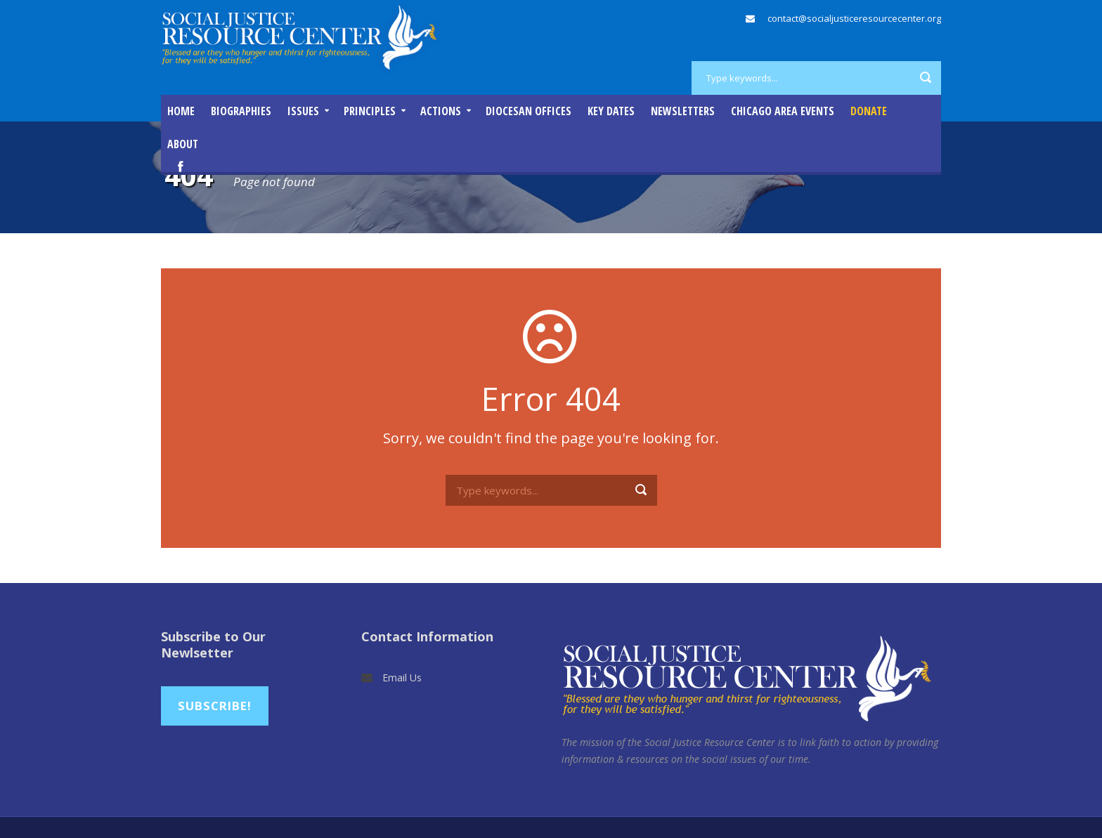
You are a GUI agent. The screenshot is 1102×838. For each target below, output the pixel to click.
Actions (440, 111)
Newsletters (683, 111)
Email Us (402, 677)
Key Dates (611, 111)
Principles (370, 111)
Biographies (241, 111)
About (182, 144)
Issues (303, 111)
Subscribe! (215, 706)
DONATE (868, 111)
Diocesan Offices (528, 111)
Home (181, 111)
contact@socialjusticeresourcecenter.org (854, 18)
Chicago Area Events (782, 111)
